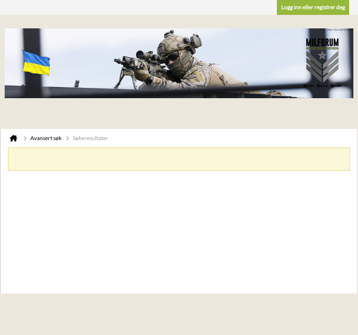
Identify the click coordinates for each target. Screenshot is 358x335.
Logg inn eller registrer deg (313, 7)
